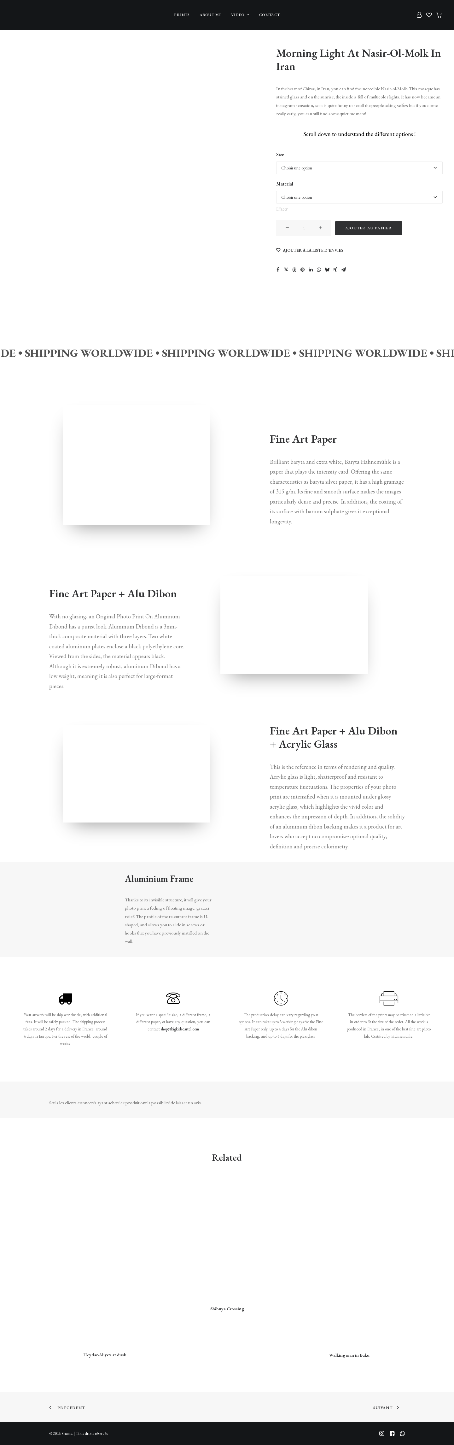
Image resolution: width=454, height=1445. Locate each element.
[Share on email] (343, 269)
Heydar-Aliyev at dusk (104, 1355)
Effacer (282, 209)
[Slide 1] (19, 51)
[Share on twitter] (286, 269)
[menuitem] (182, 15)
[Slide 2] (19, 77)
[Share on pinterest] (302, 269)
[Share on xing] (335, 269)
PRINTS (182, 14)
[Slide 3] (19, 103)
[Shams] (22, 15)
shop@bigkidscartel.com (180, 1029)
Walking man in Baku (349, 1355)
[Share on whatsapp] (319, 269)
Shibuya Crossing (227, 1309)
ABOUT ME (211, 14)
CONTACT (269, 14)
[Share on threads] (294, 269)
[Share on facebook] (278, 269)
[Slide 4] (19, 128)
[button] (287, 228)
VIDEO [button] (240, 14)
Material (284, 184)
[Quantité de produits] (303, 228)
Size (280, 154)
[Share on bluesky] (327, 269)
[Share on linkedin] (310, 269)
